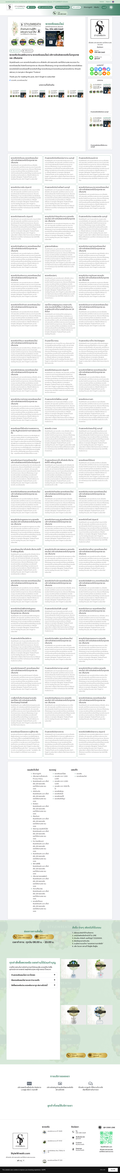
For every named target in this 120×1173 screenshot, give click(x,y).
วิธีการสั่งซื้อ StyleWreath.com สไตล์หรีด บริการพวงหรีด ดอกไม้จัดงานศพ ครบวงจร (41, 869)
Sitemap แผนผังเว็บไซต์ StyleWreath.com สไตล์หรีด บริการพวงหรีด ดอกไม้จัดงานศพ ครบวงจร (41, 834)
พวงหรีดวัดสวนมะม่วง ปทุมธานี (57, 369)
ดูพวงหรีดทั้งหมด (46, 7)
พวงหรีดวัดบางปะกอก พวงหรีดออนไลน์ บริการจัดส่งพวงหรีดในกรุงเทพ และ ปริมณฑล (26, 583)
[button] (33, 975)
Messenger (79, 1149)
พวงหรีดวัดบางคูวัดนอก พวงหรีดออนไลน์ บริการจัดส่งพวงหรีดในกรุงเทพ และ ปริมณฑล (94, 278)
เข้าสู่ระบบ (108, 2)
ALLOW (112, 1170)
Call (59, 12)
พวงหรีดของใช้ (59, 796)
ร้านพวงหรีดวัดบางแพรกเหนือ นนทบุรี (93, 216)
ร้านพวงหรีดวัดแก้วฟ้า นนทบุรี (56, 608)
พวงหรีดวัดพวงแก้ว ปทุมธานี (22, 216)
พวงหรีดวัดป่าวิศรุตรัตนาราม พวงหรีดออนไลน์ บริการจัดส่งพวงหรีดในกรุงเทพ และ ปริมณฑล (60, 218)
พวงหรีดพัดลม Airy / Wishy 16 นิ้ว (56, 1151)
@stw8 (97, 58)
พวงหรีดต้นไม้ (59, 794)
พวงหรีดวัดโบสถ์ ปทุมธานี (88, 519)
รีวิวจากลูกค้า (88, 7)
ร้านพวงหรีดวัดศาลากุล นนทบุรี (57, 668)
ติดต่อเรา (102, 2)
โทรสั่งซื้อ (20, 936)
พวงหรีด (13, 80)
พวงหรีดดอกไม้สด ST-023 (55, 1160)
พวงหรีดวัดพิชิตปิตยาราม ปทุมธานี (92, 731)
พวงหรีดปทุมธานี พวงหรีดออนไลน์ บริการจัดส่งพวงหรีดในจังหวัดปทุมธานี (25, 461)
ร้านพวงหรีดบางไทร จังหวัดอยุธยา (92, 340)
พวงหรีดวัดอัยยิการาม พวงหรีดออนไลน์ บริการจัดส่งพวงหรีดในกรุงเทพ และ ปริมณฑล (94, 583)
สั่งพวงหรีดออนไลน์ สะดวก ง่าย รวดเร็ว (25, 980)
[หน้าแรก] (28, 7)
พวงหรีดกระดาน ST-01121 (55, 1141)
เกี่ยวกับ (96, 7)
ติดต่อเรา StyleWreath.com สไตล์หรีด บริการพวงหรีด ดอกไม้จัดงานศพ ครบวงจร (41, 809)
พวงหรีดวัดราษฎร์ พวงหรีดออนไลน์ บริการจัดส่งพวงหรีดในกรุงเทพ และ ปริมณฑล (92, 248)
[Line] (92, 69)
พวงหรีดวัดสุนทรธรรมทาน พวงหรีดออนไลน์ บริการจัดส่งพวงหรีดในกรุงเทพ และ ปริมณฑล (94, 640)
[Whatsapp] (92, 73)
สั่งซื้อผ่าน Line (44, 936)
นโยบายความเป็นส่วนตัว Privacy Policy (40, 777)
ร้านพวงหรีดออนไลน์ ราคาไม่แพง (23, 975)
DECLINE (100, 1170)
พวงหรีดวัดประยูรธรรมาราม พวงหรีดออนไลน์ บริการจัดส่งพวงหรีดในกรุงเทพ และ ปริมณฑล (26, 522)
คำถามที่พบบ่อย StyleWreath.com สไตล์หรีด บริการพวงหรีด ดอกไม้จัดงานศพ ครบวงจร (41, 894)
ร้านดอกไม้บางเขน (51, 340)
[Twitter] (108, 69)
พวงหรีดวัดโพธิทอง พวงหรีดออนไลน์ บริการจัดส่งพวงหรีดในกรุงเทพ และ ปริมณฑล (93, 372)
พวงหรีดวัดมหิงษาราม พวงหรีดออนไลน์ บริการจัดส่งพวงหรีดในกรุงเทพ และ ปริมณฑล (26, 278)
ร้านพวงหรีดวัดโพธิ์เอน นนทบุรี (56, 399)
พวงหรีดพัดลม (59, 791)
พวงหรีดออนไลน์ (19, 8)
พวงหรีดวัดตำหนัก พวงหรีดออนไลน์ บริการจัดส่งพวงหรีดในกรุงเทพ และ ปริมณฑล (58, 583)
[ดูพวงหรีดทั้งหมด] (39, 7)
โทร (77, 1131)
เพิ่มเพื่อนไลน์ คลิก (80, 1137)
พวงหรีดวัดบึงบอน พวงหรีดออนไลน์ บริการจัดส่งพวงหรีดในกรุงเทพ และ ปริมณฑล (24, 160)
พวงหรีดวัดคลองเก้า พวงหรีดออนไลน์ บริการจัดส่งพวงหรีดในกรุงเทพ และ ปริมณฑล (25, 670)
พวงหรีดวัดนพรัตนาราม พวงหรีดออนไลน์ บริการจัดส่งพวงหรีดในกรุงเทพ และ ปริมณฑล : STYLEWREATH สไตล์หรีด (37, 2)
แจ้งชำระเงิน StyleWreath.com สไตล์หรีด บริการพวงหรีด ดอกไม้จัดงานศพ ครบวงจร (41, 796)
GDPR (43, 1170)
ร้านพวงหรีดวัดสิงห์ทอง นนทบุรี (99, 112)
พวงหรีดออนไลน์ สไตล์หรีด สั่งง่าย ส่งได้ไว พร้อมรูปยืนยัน (26, 550)
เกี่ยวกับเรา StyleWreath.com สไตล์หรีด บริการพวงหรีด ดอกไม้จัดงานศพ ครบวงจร (41, 821)
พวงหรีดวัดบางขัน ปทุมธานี (21, 187)
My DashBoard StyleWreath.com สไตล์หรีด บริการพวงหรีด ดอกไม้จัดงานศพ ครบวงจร (41, 846)
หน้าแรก (32, 7)
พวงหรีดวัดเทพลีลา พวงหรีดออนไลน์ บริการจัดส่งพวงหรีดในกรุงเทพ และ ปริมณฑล (58, 640)
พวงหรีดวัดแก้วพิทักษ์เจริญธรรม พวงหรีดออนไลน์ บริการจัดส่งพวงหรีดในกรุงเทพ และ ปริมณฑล (25, 611)
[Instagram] (104, 69)
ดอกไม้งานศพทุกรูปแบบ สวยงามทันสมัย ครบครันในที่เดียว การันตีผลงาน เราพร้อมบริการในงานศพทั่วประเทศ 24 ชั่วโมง (59, 308)
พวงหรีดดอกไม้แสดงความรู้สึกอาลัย (24, 731)
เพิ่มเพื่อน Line (98, 57)
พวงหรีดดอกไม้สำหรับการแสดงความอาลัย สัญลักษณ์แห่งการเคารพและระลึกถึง (26, 430)
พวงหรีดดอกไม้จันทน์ (87, 460)
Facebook (79, 1143)
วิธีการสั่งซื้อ (76, 7)
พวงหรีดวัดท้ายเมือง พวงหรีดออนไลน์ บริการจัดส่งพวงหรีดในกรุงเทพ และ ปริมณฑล (59, 494)
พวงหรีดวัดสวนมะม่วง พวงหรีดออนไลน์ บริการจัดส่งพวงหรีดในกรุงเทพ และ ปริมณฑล (94, 189)
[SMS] (100, 73)
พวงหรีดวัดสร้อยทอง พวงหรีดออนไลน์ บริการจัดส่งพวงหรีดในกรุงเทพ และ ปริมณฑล (25, 494)
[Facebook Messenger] (100, 69)
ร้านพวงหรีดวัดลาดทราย (54, 731)
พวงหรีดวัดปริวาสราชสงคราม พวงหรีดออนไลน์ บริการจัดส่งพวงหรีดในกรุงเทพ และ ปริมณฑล (60, 551)
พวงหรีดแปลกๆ (51, 275)
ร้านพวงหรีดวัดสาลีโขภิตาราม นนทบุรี (99, 146)
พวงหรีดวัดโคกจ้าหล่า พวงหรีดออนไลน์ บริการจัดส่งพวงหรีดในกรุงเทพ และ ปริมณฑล (25, 307)
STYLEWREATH (20, 6)
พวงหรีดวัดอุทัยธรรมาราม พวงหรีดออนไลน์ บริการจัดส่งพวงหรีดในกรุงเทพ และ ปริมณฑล (60, 700)
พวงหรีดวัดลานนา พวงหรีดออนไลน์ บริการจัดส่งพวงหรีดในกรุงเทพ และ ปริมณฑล (92, 611)
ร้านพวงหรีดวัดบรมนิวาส (88, 158)
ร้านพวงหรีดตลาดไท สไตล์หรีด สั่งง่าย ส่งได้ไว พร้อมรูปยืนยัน (59, 461)
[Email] (96, 73)
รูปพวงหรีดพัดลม (51, 246)
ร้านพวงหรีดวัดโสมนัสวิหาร (21, 638)
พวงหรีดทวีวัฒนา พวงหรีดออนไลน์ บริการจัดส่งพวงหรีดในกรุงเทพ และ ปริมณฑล (24, 343)
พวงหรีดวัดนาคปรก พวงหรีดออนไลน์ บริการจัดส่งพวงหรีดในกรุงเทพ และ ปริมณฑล (93, 494)
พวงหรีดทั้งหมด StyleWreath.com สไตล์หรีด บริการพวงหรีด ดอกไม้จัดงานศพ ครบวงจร (41, 906)
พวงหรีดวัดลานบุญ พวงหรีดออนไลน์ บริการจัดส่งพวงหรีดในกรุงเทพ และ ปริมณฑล (59, 522)
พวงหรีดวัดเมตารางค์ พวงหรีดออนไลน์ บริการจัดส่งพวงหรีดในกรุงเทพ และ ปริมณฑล (93, 307)
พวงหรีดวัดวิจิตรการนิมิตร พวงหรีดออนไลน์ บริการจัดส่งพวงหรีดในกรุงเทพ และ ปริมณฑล (94, 670)
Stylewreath (80, 1144)
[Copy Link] (108, 73)
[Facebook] (96, 69)
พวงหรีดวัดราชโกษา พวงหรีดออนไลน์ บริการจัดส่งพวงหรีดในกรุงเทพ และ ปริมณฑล (93, 551)
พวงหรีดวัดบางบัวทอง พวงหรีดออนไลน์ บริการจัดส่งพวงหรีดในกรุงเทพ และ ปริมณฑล (26, 401)
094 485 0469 (62, 14)
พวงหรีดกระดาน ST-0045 (55, 1131)
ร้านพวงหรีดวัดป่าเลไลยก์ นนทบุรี (57, 187)
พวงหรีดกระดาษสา (86, 399)
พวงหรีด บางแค (51, 428)
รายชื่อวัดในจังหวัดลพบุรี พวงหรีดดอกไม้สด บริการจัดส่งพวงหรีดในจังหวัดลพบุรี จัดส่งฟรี (23, 700)
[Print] (104, 73)
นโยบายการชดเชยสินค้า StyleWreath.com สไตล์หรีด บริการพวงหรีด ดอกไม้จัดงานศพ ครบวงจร (41, 881)
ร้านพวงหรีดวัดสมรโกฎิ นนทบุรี (90, 428)
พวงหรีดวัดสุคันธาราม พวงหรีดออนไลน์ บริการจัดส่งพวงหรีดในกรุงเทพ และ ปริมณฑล (26, 248)
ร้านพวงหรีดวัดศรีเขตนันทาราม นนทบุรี (59, 158)
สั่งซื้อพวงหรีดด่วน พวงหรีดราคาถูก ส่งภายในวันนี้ (29, 985)
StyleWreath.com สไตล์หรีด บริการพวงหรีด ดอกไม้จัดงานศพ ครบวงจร (41, 785)
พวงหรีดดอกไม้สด (60, 774)
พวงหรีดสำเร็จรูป (60, 799)
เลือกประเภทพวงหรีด (62, 7)
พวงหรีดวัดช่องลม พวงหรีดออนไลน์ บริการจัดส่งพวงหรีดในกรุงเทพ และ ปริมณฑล (24, 372)
